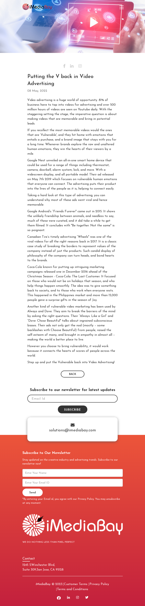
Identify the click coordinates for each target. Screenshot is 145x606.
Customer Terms (75, 584)
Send (32, 492)
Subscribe (72, 409)
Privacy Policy (86, 499)
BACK (72, 374)
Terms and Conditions (72, 589)
